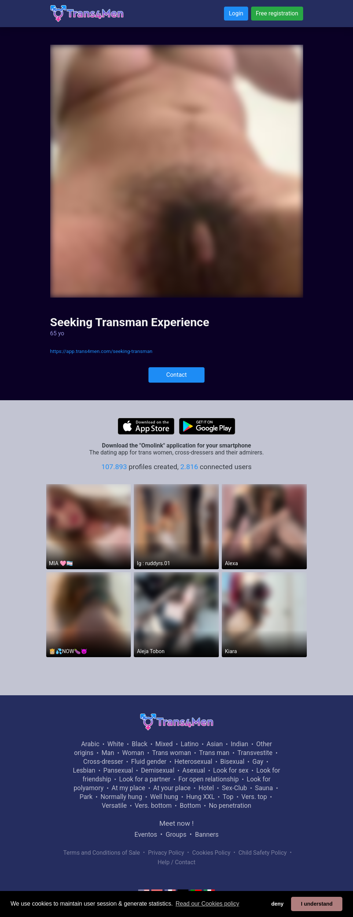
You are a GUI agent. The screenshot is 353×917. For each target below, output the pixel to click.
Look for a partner (144, 779)
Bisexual (232, 761)
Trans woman (171, 752)
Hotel (206, 788)
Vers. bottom (153, 805)
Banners (206, 834)
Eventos (146, 834)
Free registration (277, 13)
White (115, 744)
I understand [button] (316, 904)
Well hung (164, 796)
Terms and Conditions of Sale (101, 852)
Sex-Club (234, 788)
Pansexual (118, 770)
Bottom (190, 805)
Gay (257, 761)
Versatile (114, 805)
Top (228, 796)
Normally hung (121, 796)
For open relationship (208, 779)
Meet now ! (176, 823)
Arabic (90, 744)
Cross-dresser (103, 761)
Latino (190, 744)
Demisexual (157, 770)
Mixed (164, 744)
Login (236, 13)
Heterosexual (193, 761)
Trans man (214, 752)
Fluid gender (148, 761)
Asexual (193, 770)
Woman (133, 752)
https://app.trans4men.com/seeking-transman (101, 351)
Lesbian (84, 770)
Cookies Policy (211, 852)
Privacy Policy (166, 852)
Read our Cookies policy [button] (207, 904)
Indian (239, 744)
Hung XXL (200, 796)
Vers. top (254, 796)
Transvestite (255, 752)
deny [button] (277, 904)
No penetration (230, 805)
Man (108, 752)
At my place (128, 788)
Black (139, 744)
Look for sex (230, 770)
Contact (176, 374)
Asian (215, 744)
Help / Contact (176, 862)
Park (86, 796)
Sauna (264, 788)
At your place (172, 788)
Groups (176, 834)
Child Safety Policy (262, 852)
